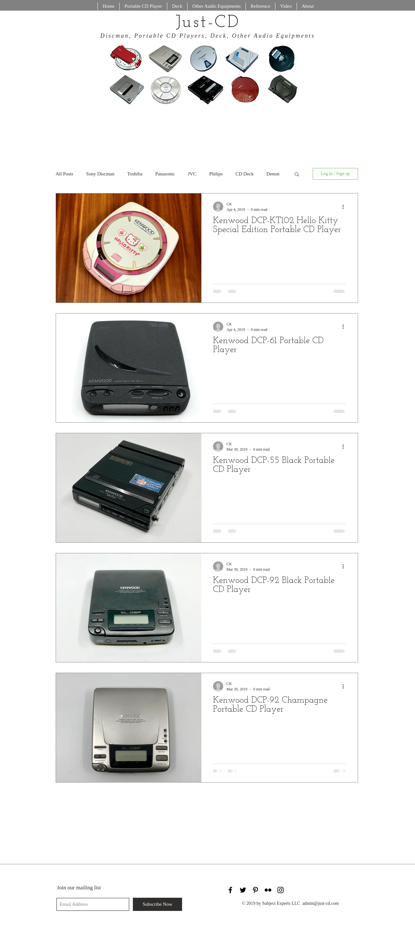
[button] (297, 174)
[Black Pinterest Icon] (255, 890)
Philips (216, 173)
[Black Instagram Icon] (280, 890)
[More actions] (345, 207)
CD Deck (244, 173)
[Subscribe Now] (157, 904)
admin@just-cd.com (320, 903)
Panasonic (165, 173)
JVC (192, 173)
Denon (272, 173)
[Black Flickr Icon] (268, 890)
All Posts (64, 173)
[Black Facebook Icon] (230, 890)
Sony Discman (100, 173)
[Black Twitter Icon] (243, 890)
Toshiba (135, 173)
